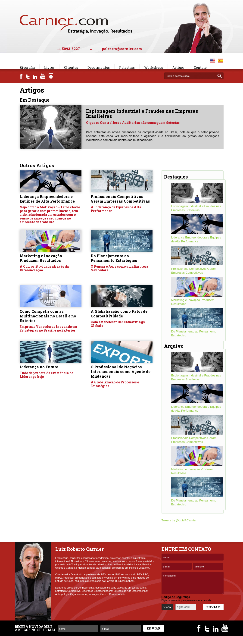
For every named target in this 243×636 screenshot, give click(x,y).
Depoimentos (98, 67)
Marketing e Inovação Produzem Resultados (41, 258)
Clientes (71, 67)
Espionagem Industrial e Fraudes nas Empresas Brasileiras (142, 113)
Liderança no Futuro (39, 366)
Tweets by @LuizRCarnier (179, 520)
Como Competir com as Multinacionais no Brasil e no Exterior (48, 316)
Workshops (153, 67)
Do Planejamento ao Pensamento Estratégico (114, 258)
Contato (200, 67)
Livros (49, 67)
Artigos (178, 67)
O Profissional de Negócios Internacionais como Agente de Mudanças (120, 371)
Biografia (27, 67)
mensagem (193, 583)
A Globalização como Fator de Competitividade (119, 313)
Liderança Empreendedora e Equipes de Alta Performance (47, 199)
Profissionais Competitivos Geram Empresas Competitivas (120, 199)
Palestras (127, 67)
